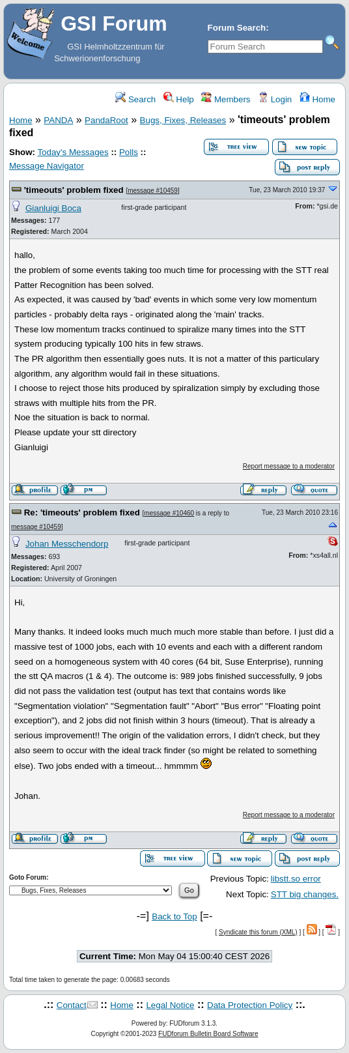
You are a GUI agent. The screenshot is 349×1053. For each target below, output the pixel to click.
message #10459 (153, 190)
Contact (72, 1005)
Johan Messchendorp (66, 544)
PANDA (58, 120)
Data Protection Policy (249, 1005)
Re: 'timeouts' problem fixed (82, 512)
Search (135, 99)
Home (317, 99)
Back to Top (174, 916)
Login (275, 99)
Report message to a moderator (289, 466)
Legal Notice (170, 1005)
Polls (128, 152)
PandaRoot (106, 120)
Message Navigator (46, 166)
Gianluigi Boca (53, 208)
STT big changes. (305, 894)
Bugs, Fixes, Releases (183, 120)
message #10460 (169, 513)
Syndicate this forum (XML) (258, 932)
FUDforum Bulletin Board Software (208, 1033)
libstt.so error (296, 879)
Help (178, 99)
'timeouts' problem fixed (74, 190)
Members (225, 99)
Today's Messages (72, 152)
